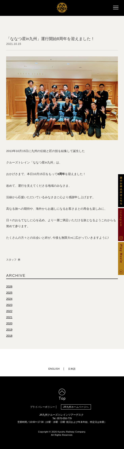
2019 (9, 329)
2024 (9, 298)
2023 (9, 305)
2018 (9, 335)
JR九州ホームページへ (76, 407)
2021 (9, 317)
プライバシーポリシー (42, 407)
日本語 (72, 368)
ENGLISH (54, 368)
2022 (9, 311)
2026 (9, 286)
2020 (9, 323)
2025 (9, 292)
